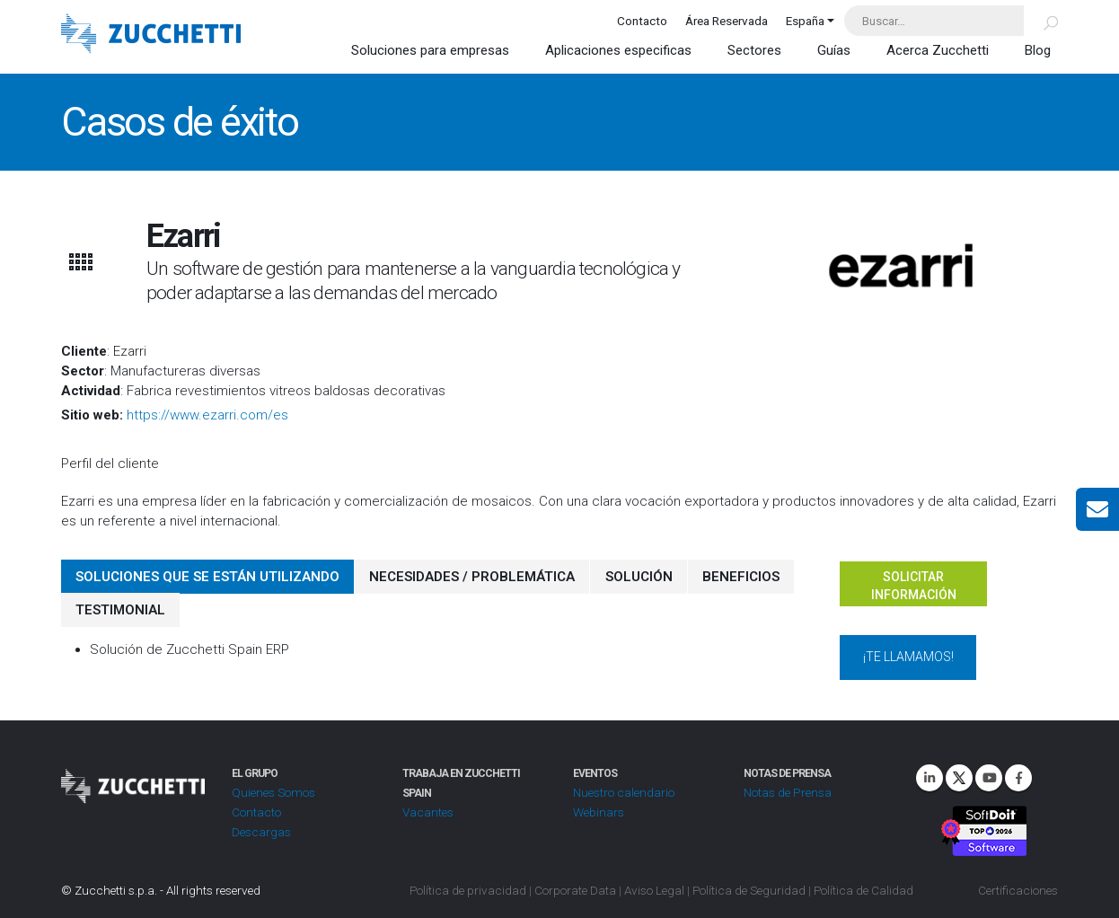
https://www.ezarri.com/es (207, 415)
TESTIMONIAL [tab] (120, 610)
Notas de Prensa (787, 792)
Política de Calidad (863, 890)
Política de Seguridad (749, 890)
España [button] (805, 20)
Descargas (261, 832)
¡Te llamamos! (908, 656)
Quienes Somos (273, 792)
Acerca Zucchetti (937, 50)
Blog (1038, 50)
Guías (833, 50)
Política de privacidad (468, 890)
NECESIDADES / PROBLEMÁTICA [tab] (472, 577)
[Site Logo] (151, 35)
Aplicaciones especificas (618, 50)
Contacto (642, 20)
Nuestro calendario (623, 792)
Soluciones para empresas (430, 50)
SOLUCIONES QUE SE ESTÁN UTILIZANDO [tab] (207, 577)
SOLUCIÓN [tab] (638, 577)
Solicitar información (913, 585)
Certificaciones (1018, 890)
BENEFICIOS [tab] (740, 577)
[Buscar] (1040, 20)
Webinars (598, 812)
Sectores (754, 50)
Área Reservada (726, 20)
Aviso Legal (654, 890)
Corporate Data (575, 890)
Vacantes (428, 812)
